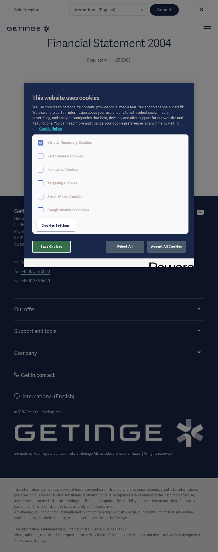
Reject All (125, 246)
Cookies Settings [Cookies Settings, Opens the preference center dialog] (56, 225)
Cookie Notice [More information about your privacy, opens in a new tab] (50, 128)
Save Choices (51, 246)
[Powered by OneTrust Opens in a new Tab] (169, 263)
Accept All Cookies (166, 246)
